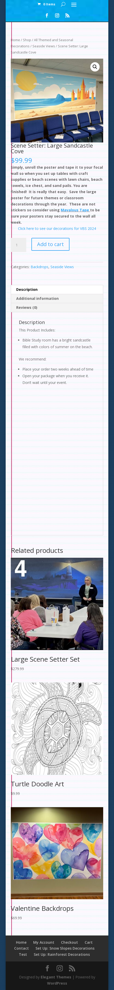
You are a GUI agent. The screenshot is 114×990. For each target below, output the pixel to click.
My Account (43, 942)
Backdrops (39, 266)
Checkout (69, 942)
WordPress (57, 983)
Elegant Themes (56, 977)
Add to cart (50, 244)
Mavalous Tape (75, 210)
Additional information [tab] (37, 298)
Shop (27, 40)
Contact (21, 948)
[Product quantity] (18, 245)
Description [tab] (27, 289)
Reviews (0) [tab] (26, 307)
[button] (95, 66)
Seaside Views (43, 46)
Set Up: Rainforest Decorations (62, 954)
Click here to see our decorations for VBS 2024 (57, 228)
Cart (89, 942)
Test (23, 954)
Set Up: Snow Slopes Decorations (65, 948)
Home (15, 40)
